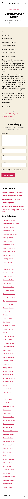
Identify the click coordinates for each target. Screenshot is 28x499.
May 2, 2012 (20, 20)
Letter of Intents (8, 396)
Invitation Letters (8, 382)
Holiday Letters (7, 364)
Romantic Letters (8, 448)
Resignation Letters (9, 441)
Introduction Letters (9, 378)
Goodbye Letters (14, 10)
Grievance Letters (8, 357)
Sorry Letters (7, 466)
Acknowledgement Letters (11, 223)
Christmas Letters (8, 280)
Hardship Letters (8, 360)
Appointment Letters (9, 248)
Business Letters (8, 266)
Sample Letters (14, 3)
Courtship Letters (8, 308)
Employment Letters (9, 325)
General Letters (7, 350)
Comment (4, 133)
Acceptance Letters (9, 220)
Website (3, 162)
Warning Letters (7, 483)
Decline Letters (7, 318)
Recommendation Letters (10, 431)
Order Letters (7, 413)
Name (3, 148)
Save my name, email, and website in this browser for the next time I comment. (13, 170)
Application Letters (8, 245)
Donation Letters (8, 322)
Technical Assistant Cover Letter (12, 192)
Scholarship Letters (8, 459)
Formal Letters (7, 339)
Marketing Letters (8, 406)
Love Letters (7, 403)
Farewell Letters (8, 329)
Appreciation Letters (9, 252)
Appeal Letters (7, 241)
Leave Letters (7, 389)
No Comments (15, 23)
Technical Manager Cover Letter (11, 195)
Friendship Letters (8, 343)
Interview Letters (8, 375)
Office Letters (7, 410)
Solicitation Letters (8, 462)
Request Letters (8, 438)
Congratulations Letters (10, 301)
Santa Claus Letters (9, 455)
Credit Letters (7, 315)
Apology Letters (8, 237)
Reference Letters (8, 434)
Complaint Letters (8, 290)
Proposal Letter (7, 427)
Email (3, 155)
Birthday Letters (8, 259)
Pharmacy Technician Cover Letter (12, 206)
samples (11, 20)
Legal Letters (7, 392)
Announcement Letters (10, 234)
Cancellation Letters (9, 269)
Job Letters (6, 385)
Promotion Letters (8, 424)
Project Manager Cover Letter (11, 199)
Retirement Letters (8, 445)
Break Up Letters (8, 262)
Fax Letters (6, 332)
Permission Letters (8, 417)
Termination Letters (9, 476)
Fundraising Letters (8, 346)
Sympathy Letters (8, 469)
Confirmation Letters (9, 297)
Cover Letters (7, 311)
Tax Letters (6, 473)
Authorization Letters (9, 255)
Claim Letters (7, 283)
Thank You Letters (8, 480)
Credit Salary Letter (7, 202)
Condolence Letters (9, 294)
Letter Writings (7, 399)
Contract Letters (8, 304)
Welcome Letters (8, 487)
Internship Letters (8, 371)
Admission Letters (8, 227)
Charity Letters (7, 276)
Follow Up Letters (8, 336)
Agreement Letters (8, 230)
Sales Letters (7, 452)
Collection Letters (8, 287)
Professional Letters (9, 420)
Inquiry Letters (7, 367)
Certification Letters (9, 273)
